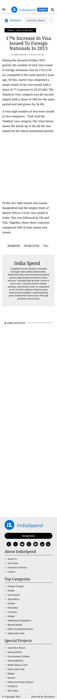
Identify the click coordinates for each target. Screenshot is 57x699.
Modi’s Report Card (17, 664)
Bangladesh (14, 245)
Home (11, 30)
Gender (11, 603)
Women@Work (15, 660)
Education (13, 607)
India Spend (27, 263)
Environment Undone (19, 656)
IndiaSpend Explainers (19, 620)
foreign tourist (31, 245)
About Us (12, 558)
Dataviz (11, 677)
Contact (11, 571)
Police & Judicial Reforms (20, 629)
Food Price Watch (36, 20)
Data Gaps (13, 690)
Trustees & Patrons (17, 567)
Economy (12, 611)
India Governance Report (21, 682)
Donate (42, 9)
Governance (14, 594)
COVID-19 (12, 686)
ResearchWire (15, 652)
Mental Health (15, 624)
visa (46, 245)
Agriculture (13, 599)
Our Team (13, 563)
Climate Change (16, 586)
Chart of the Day (24, 30)
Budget (11, 616)
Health (11, 590)
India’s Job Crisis (16, 633)
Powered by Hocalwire (43, 696)
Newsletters (28, 535)
